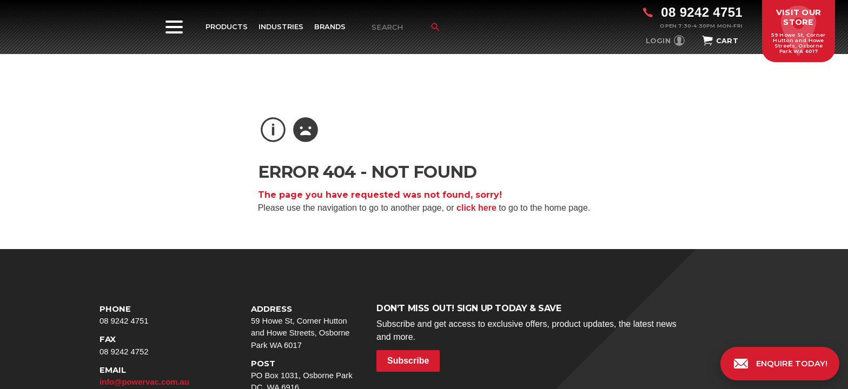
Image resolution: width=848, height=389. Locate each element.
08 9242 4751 (154, 314)
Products (227, 27)
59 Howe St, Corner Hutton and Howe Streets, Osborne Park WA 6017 (305, 326)
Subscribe (408, 360)
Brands (330, 27)
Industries (281, 27)
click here (476, 207)
